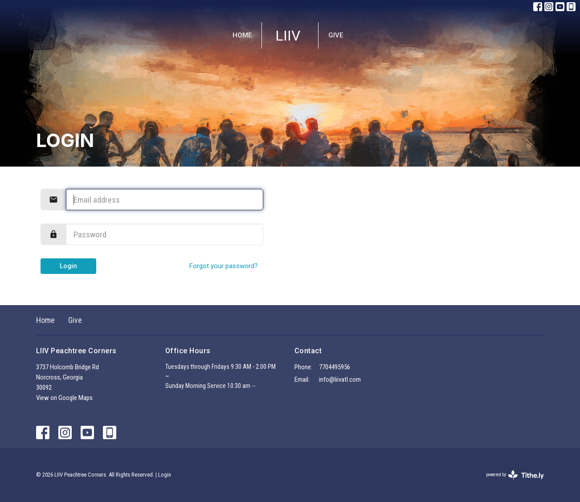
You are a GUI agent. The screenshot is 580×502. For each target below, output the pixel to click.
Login (68, 266)
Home (242, 35)
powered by (515, 475)
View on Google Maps (64, 398)
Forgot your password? (223, 266)
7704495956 (334, 367)
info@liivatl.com (340, 379)
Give (335, 35)
